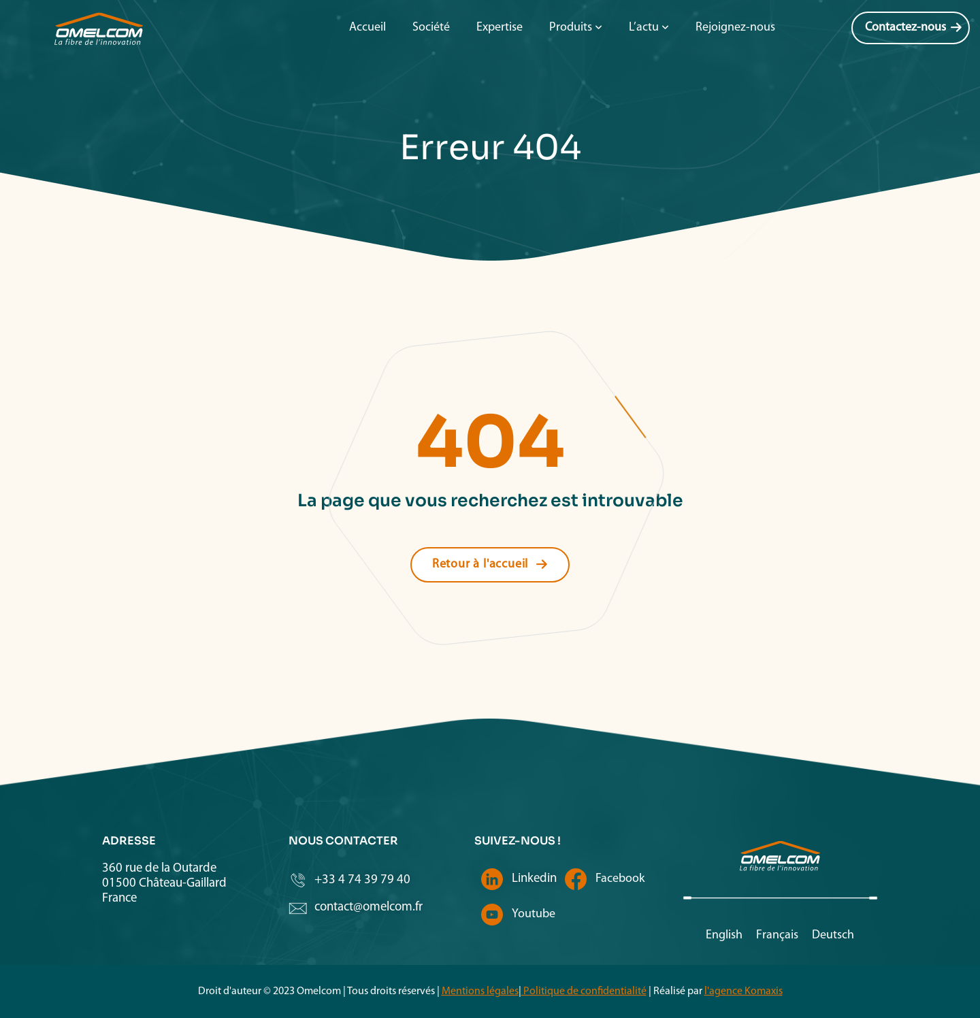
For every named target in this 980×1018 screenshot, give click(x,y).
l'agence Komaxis (743, 991)
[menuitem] (724, 936)
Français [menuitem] (777, 935)
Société (431, 27)
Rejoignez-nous (735, 27)
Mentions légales (480, 991)
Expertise (499, 27)
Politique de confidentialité (584, 991)
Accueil (367, 27)
